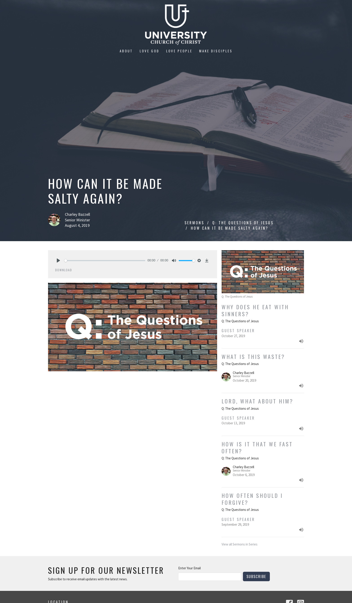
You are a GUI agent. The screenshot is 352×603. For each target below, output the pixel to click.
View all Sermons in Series (239, 544)
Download (63, 270)
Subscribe (256, 576)
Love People (179, 50)
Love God (149, 50)
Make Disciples (216, 50)
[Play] (58, 260)
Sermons (194, 222)
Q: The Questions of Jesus (243, 222)
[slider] (104, 260)
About (126, 50)
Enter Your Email (189, 568)
